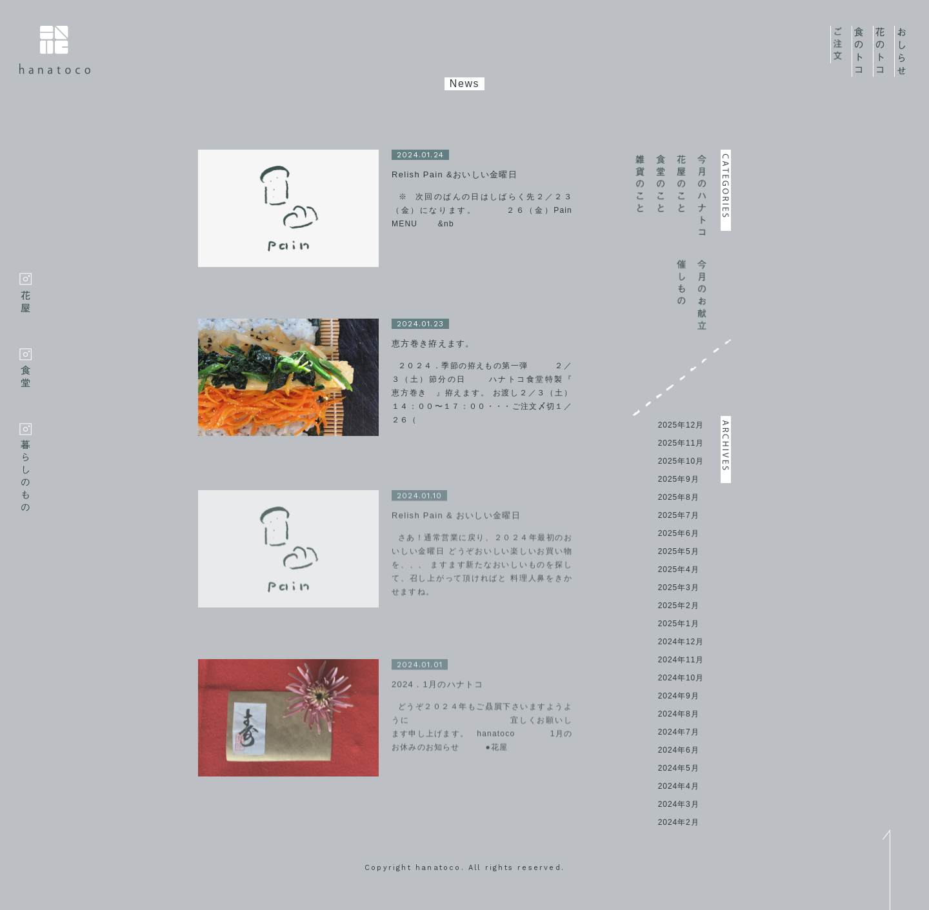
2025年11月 (681, 443)
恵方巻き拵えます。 (433, 343)
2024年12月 (681, 641)
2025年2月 (678, 605)
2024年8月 (678, 713)
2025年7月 (678, 515)
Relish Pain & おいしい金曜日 (456, 518)
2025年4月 (678, 569)
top (886, 869)
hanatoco (54, 50)
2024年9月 (678, 695)
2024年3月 (678, 804)
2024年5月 (678, 768)
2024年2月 (678, 822)
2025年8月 (678, 497)
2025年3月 (678, 587)
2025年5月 (678, 551)
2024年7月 (678, 732)
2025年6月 (678, 533)
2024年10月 (681, 677)
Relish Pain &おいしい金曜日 (454, 174)
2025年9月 (678, 479)
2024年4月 (678, 786)
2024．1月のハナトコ (438, 687)
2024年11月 (681, 659)
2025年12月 (681, 425)
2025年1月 (678, 623)
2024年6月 (678, 750)
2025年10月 (681, 461)
